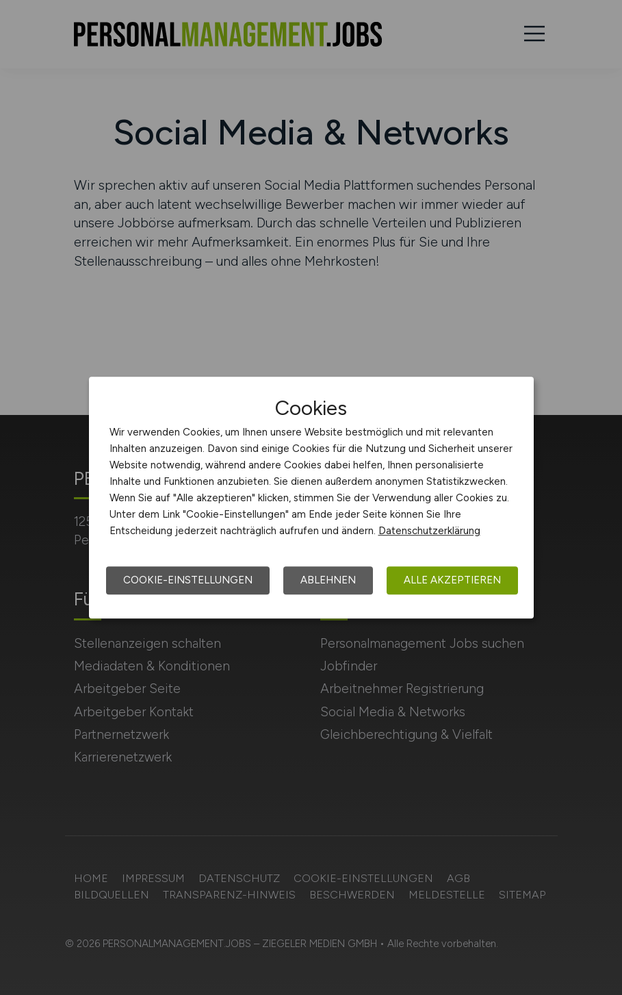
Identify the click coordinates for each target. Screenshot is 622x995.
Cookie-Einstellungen (187, 580)
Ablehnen (328, 580)
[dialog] (311, 498)
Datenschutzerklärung (429, 531)
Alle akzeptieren (452, 580)
